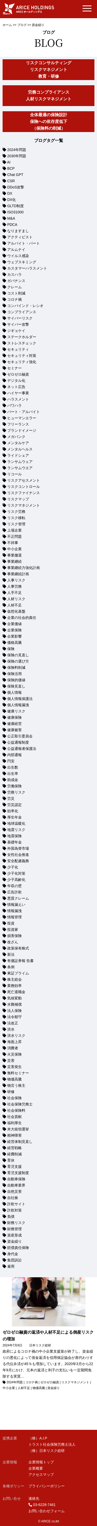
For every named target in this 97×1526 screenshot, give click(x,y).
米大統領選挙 (18, 1129)
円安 (10, 761)
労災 (10, 798)
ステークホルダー (21, 337)
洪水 (10, 1029)
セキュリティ (18, 349)
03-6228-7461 (44, 1505)
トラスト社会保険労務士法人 (52, 1444)
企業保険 (14, 630)
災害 (10, 1060)
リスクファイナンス (23, 493)
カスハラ (14, 274)
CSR (11, 181)
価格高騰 (14, 642)
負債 (10, 1216)
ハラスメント (18, 399)
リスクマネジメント (23, 505)
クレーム (14, 287)
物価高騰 (14, 1079)
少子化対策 (16, 873)
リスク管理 (16, 524)
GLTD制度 (15, 206)
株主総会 (14, 979)
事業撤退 (14, 555)
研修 (10, 1092)
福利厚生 (14, 1123)
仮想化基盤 (16, 611)
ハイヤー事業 (18, 393)
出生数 (12, 767)
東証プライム (18, 973)
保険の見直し (18, 655)
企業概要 (35, 1468)
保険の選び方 (18, 661)
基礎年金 (14, 842)
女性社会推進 (18, 855)
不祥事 (12, 543)
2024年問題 (16, 150)
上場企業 (14, 530)
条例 (10, 967)
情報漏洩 (14, 911)
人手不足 (14, 593)
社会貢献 (14, 1117)
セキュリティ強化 (21, 362)
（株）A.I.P (37, 1438)
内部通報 (14, 755)
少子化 (12, 867)
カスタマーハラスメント (27, 268)
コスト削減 (16, 293)
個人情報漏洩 (18, 705)
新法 (10, 954)
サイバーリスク (20, 318)
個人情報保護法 (20, 699)
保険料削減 (16, 667)
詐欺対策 (14, 1210)
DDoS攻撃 (15, 187)
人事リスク (16, 580)
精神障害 (14, 1135)
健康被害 (14, 730)
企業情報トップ (41, 1462)
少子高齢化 (16, 879)
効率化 (12, 811)
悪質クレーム (18, 898)
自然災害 (14, 1191)
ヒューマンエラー (21, 418)
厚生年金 (14, 817)
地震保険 (14, 836)
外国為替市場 (18, 848)
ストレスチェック (21, 343)
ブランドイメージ (21, 430)
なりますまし (18, 231)
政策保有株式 (18, 948)
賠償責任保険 (18, 1248)
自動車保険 (16, 1179)
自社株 (12, 1198)
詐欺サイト (16, 1204)
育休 (10, 1160)
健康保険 (14, 717)
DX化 (11, 200)
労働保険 (14, 786)
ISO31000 (15, 212)
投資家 (12, 929)
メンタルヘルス (20, 449)
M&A (11, 218)
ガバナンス (16, 281)
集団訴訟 (14, 1260)
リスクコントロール (23, 486)
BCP (11, 168)
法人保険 (14, 1010)
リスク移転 (16, 518)
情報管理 (14, 917)
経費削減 (14, 1154)
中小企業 (14, 549)
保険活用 (14, 674)
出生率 (12, 773)
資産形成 (14, 1235)
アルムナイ (16, 249)
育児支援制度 (18, 1173)
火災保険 (14, 1054)
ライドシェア (18, 455)
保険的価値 (16, 680)
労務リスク (16, 792)
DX (9, 193)
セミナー (14, 368)
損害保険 (14, 936)
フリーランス (18, 424)
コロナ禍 (14, 299)
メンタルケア (18, 443)
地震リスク (16, 830)
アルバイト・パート (23, 243)
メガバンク (16, 437)
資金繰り (14, 1241)
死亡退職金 (16, 992)
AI (9, 162)
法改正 (12, 1023)
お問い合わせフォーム (46, 1511)
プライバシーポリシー (46, 1486)
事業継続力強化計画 (23, 568)
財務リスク (16, 1223)
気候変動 (14, 998)
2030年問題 (16, 156)
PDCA (12, 224)
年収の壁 (14, 886)
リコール (14, 474)
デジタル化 (16, 380)
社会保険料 (16, 1110)
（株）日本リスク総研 (46, 1451)
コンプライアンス (21, 312)
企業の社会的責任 (21, 617)
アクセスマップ (41, 1474)
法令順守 (14, 1017)
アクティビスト (20, 237)
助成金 (12, 780)
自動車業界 (16, 1185)
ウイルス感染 (18, 256)
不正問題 (14, 536)
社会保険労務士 (20, 1104)
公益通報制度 (18, 742)
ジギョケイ (16, 331)
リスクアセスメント (23, 480)
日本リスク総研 (40, 1345)
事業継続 (14, 561)
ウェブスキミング (21, 262)
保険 (10, 649)
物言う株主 (16, 1085)
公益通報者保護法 (21, 748)
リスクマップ (18, 499)
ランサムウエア (20, 468)
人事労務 (14, 586)
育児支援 (14, 1166)
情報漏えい (16, 904)
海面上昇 (14, 1042)
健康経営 (14, 724)
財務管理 (14, 1229)
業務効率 (14, 986)
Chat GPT (15, 175)
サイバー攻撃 (18, 324)
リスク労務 (16, 511)
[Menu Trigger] (87, 8)
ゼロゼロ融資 (18, 374)
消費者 (12, 1048)
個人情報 (14, 692)
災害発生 (14, 1067)
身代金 (12, 1254)
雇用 (10, 1266)
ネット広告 (16, 387)
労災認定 (14, 805)
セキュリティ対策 (21, 355)
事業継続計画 (18, 574)
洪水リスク (16, 1035)
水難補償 (14, 1004)
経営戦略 (14, 1148)
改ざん (12, 942)
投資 (10, 923)
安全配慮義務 (18, 861)
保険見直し (16, 686)
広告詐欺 (14, 892)
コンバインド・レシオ (25, 306)
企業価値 (14, 624)
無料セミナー (18, 1073)
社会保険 (14, 1098)
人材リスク (16, 599)
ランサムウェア (20, 462)
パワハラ (14, 405)
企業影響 (14, 636)
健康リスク (16, 711)
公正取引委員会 (20, 736)
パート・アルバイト (23, 412)
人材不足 (14, 605)
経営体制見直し (20, 1141)
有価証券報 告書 (20, 961)
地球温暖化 (16, 823)
